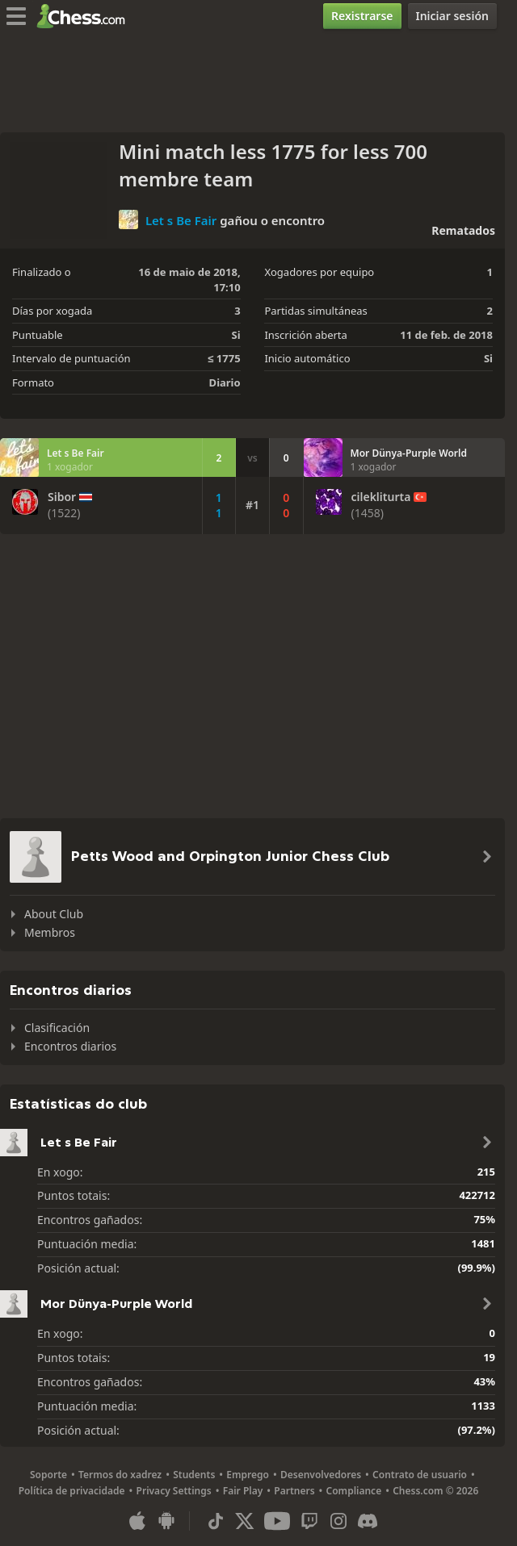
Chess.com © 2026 (435, 1491)
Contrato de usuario (419, 1474)
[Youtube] (277, 1521)
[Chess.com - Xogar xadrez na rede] (85, 16)
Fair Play (243, 1491)
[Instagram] (338, 1521)
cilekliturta (381, 497)
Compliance (354, 1491)
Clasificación (57, 1027)
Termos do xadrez (120, 1474)
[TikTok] (215, 1521)
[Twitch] (309, 1521)
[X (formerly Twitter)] (244, 1521)
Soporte (48, 1474)
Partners (294, 1491)
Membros (49, 932)
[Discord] (367, 1521)
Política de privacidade (72, 1491)
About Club (53, 913)
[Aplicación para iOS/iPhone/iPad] (137, 1521)
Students (194, 1474)
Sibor (62, 497)
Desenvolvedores (320, 1474)
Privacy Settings (174, 1491)
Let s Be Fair (180, 219)
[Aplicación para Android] (166, 1521)
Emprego (247, 1474)
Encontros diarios (70, 1046)
